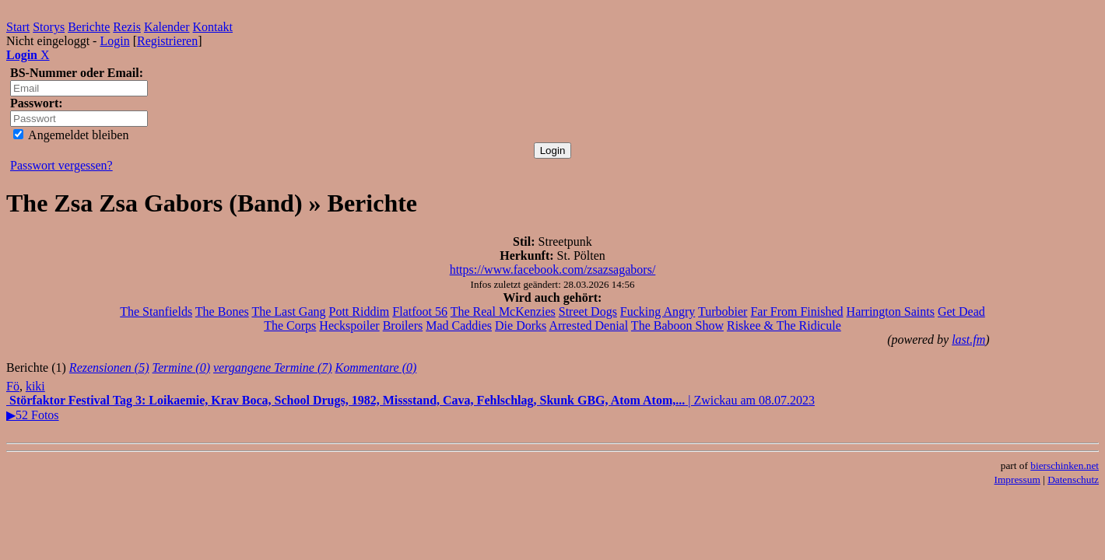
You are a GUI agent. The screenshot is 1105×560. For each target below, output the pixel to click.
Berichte (89, 26)
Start (18, 26)
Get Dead (961, 311)
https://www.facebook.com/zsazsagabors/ (553, 269)
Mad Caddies (459, 325)
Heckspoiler (349, 325)
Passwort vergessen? (61, 165)
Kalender (167, 26)
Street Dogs (588, 311)
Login (114, 40)
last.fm (968, 339)
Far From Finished (796, 311)
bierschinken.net (1064, 465)
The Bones (222, 311)
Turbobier (722, 311)
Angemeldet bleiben (70, 135)
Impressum (1017, 479)
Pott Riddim (359, 311)
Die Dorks (520, 325)
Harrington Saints (891, 311)
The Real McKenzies (503, 311)
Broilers (403, 325)
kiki (35, 386)
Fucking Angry (657, 311)
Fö (12, 386)
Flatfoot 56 (419, 311)
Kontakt (213, 26)
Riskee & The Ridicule (784, 325)
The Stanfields (156, 311)
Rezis (127, 26)
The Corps (290, 325)
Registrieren (167, 40)
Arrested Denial (588, 325)
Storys (49, 26)
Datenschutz (1073, 479)
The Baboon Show (677, 325)
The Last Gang (288, 311)
